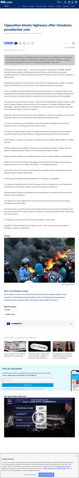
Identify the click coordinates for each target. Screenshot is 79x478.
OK (76, 456)
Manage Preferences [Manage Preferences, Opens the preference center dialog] (30, 475)
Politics (58, 6)
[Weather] (60, 2)
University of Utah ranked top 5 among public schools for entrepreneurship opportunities (34, 297)
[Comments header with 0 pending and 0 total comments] (39, 323)
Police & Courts (41, 6)
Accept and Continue (46, 475)
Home (24, 6)
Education (66, 6)
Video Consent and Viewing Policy (55, 468)
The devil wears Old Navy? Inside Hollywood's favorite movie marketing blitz (62, 356)
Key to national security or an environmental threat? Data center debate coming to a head (35, 294)
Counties (31, 6)
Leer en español (70, 47)
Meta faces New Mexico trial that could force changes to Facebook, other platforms (38, 356)
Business (51, 6)
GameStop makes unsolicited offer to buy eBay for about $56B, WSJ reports (31, 300)
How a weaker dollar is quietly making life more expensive (15, 355)
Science (74, 6)
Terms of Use (31, 389)
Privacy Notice (40, 389)
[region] (39, 465)
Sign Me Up (28, 385)
